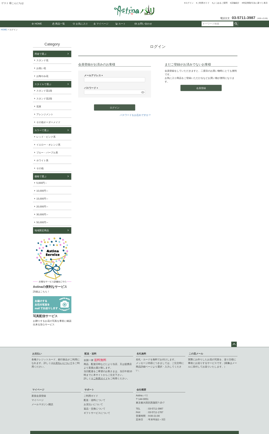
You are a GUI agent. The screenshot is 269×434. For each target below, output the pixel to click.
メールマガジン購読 (42, 404)
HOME (37, 23)
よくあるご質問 (220, 3)
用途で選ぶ (40, 53)
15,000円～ (42, 198)
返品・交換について (94, 408)
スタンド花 (42, 60)
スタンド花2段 (44, 98)
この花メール (196, 353)
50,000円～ (42, 222)
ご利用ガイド (203, 3)
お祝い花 (41, 68)
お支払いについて (62, 363)
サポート (89, 389)
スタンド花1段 (44, 90)
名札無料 (141, 353)
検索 (236, 23)
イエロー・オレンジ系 (48, 144)
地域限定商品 (41, 230)
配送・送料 (90, 353)
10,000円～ (42, 190)
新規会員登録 (39, 395)
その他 (40, 168)
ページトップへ (234, 344)
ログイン (189, 3)
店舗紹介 (235, 3)
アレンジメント (44, 114)
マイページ (100, 23)
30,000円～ (42, 214)
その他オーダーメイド (48, 122)
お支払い (37, 353)
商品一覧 (58, 23)
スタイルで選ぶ (42, 84)
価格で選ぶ (40, 176)
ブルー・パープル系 (47, 152)
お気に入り (80, 23)
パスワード (91, 88)
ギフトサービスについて (97, 413)
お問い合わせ (143, 23)
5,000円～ (41, 183)
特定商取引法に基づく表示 (255, 3)
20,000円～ (42, 206)
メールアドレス (94, 75)
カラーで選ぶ (41, 130)
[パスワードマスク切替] (142, 92)
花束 (38, 106)
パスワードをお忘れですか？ (135, 115)
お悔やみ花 (42, 76)
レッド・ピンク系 (46, 136)
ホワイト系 (42, 160)
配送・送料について (94, 400)
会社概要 (141, 389)
